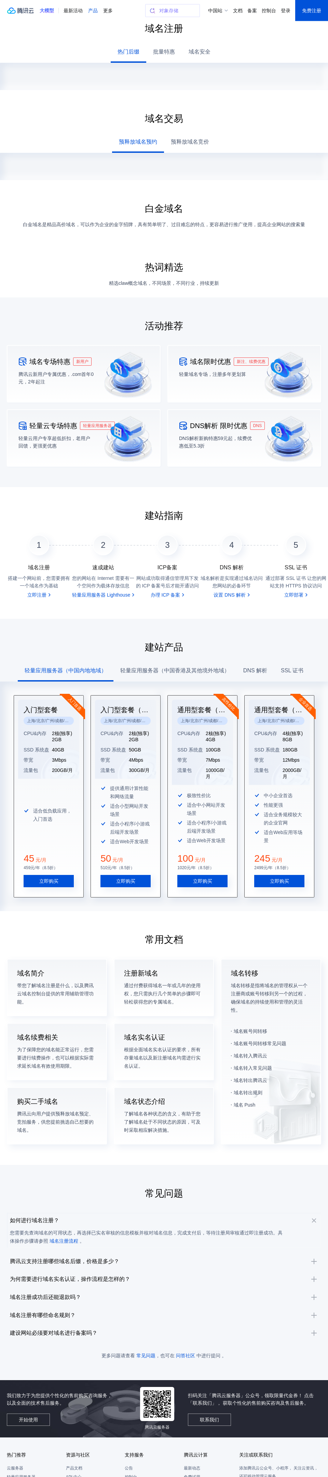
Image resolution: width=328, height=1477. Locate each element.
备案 (252, 10)
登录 (285, 10)
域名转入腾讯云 (250, 1039)
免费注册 (311, 10)
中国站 (215, 10)
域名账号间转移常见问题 (260, 1027)
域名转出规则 (248, 1076)
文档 (238, 10)
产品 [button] (93, 10)
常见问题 (145, 1387)
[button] (47, 10)
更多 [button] (108, 10)
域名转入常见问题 (253, 1052)
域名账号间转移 (250, 1015)
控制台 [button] (269, 10)
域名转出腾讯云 (250, 1064)
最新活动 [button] (73, 10)
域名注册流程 (74, 1235)
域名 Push (245, 1089)
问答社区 (185, 1387)
